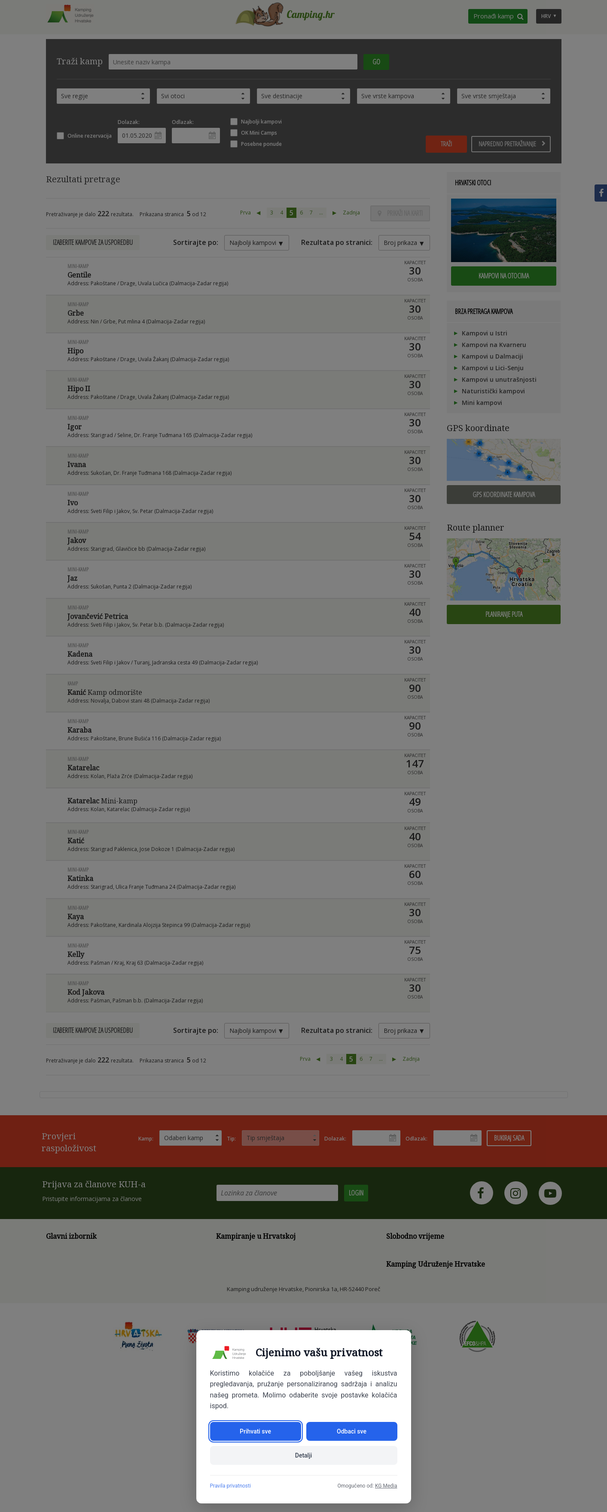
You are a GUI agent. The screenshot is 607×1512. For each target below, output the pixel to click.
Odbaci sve (351, 1431)
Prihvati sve (255, 1431)
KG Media (386, 1486)
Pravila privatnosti (230, 1486)
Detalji (303, 1455)
